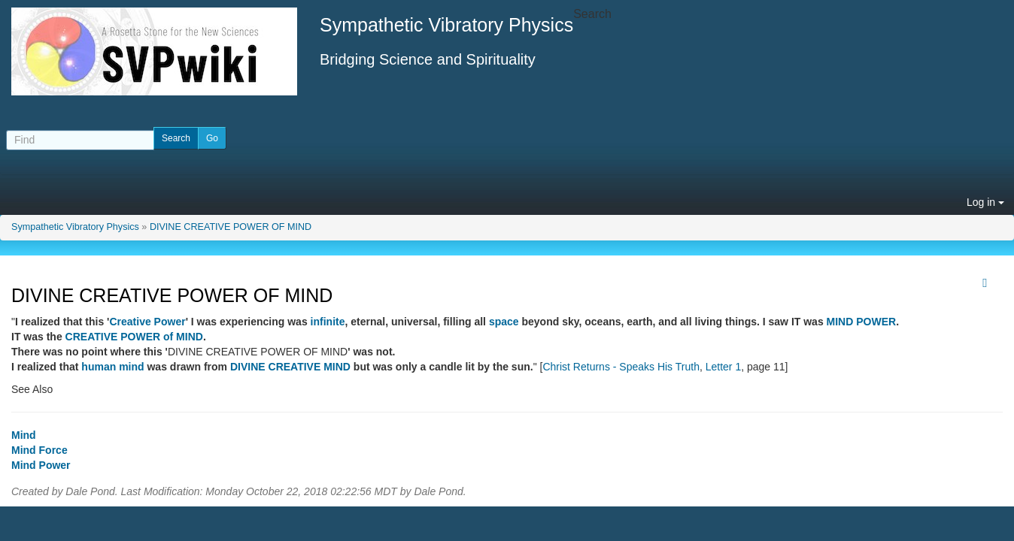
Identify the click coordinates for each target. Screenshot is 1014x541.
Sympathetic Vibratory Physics (75, 227)
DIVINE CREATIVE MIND (290, 367)
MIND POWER (862, 322)
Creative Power (147, 322)
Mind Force (39, 450)
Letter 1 (723, 367)
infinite (328, 322)
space (504, 322)
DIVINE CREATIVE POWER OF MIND (230, 227)
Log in (985, 202)
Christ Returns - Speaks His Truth (621, 367)
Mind (23, 435)
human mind (112, 367)
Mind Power (41, 465)
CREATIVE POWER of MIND (134, 337)
